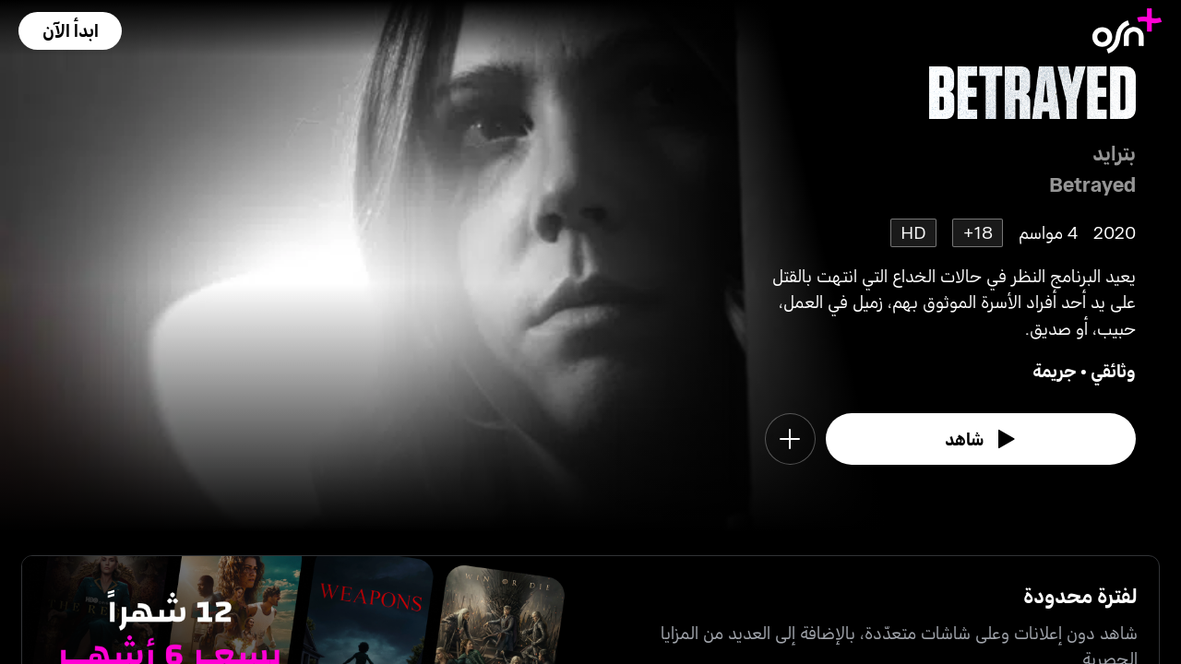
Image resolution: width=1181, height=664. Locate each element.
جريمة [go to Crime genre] (1054, 370)
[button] (70, 31)
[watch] (981, 439)
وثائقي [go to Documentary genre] (1113, 370)
